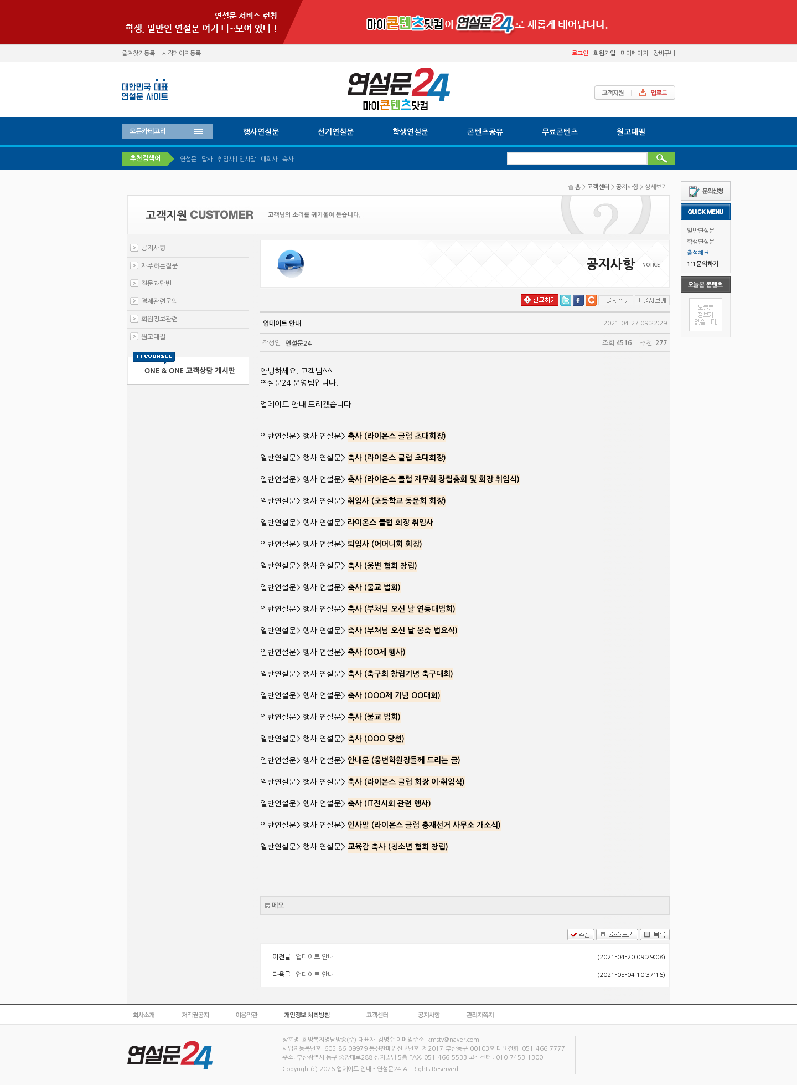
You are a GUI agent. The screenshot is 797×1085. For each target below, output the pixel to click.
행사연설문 (261, 132)
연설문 (188, 159)
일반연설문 (701, 231)
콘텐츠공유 (485, 132)
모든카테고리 (148, 131)
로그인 (580, 53)
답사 (207, 159)
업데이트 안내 (315, 957)
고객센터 (598, 187)
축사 (287, 159)
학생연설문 (701, 242)
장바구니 (664, 53)
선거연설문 (336, 132)
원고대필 (631, 132)
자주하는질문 (159, 266)
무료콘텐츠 (560, 132)
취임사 (226, 159)
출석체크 (698, 253)
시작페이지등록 (181, 53)
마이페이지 (634, 53)
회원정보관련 (159, 319)
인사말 (247, 159)
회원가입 (604, 53)
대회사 (269, 159)
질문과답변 (156, 283)
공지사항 (627, 187)
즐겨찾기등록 (138, 53)
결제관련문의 (159, 301)
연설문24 (298, 343)
